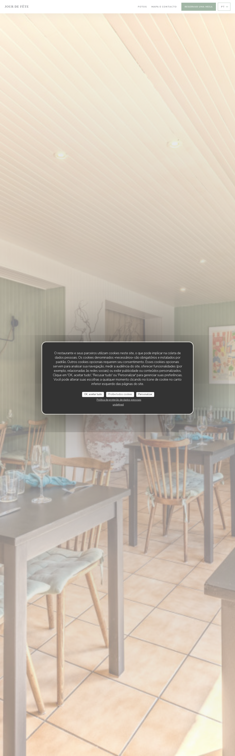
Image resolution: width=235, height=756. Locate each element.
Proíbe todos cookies (120, 394)
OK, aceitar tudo (93, 394)
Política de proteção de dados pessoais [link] (119, 400)
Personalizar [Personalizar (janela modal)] (145, 394)
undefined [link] (118, 404)
